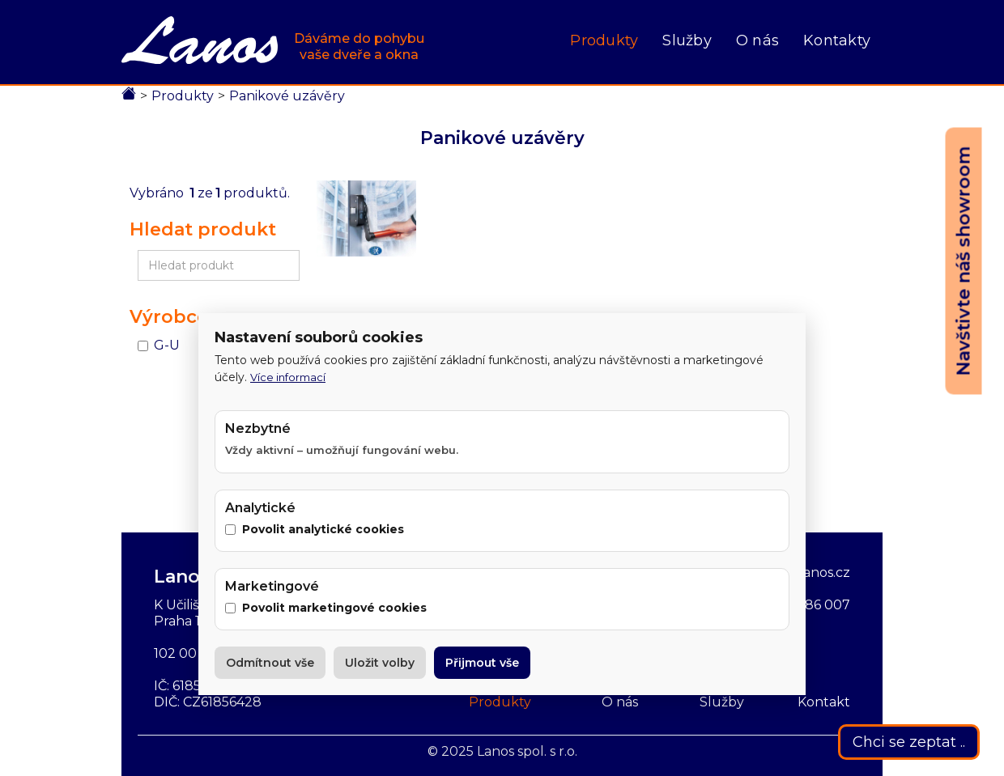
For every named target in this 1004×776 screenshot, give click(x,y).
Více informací (287, 377)
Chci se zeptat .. (909, 742)
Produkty (604, 40)
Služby (687, 40)
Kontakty (836, 40)
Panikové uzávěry (287, 96)
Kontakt (824, 702)
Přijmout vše (482, 662)
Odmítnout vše (270, 662)
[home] (272, 42)
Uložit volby (380, 662)
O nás (757, 40)
